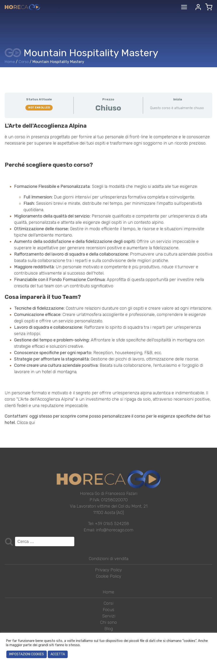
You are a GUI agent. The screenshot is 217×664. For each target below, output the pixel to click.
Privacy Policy (108, 570)
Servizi (108, 616)
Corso (24, 61)
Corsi (108, 603)
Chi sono (108, 622)
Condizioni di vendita (108, 558)
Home (10, 61)
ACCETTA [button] (58, 654)
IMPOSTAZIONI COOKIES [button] (26, 654)
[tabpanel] (108, 274)
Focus (108, 609)
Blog (108, 628)
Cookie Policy (108, 576)
